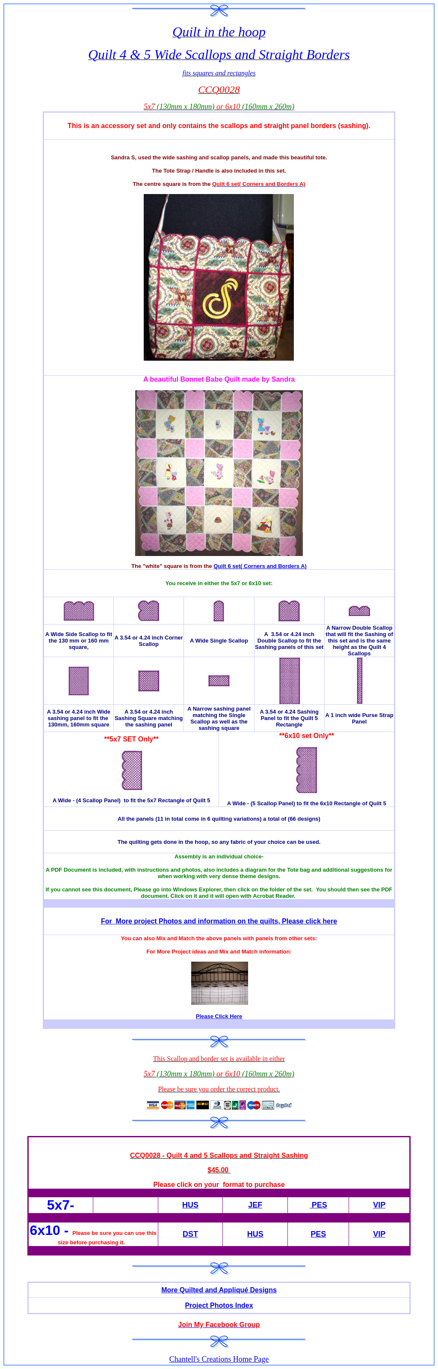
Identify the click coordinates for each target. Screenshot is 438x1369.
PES (318, 1205)
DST (190, 1234)
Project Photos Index (219, 1305)
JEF (255, 1205)
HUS (190, 1205)
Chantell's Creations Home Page (219, 1359)
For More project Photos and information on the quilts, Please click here (219, 921)
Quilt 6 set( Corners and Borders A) (260, 566)
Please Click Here (219, 1016)
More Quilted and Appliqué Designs (219, 1290)
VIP (379, 1205)
